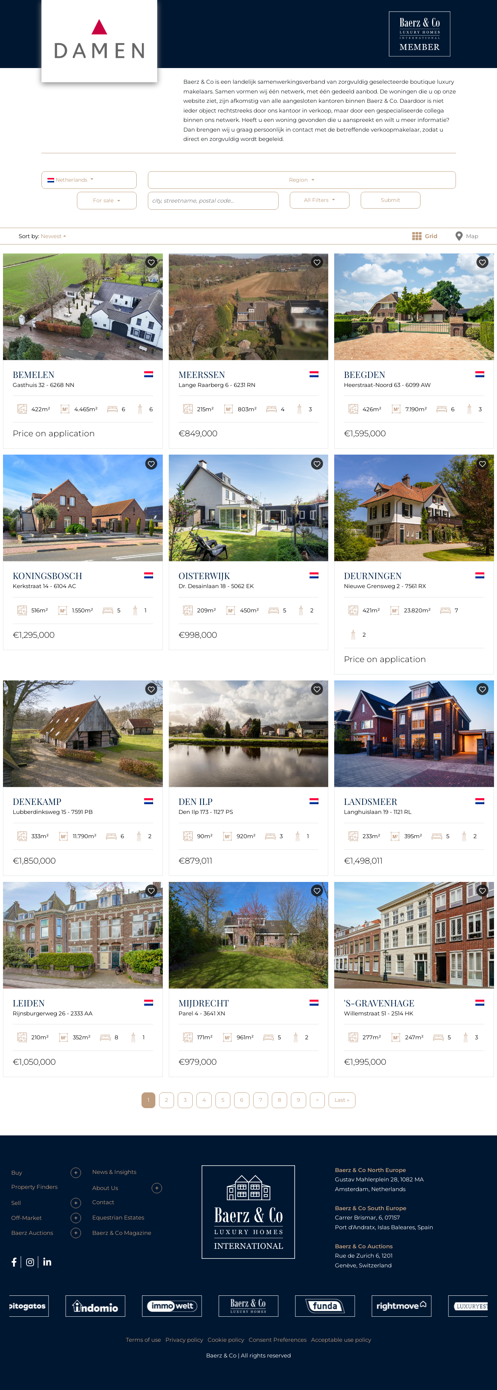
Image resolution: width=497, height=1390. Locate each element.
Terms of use (143, 1339)
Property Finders (34, 1186)
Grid (424, 236)
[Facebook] (15, 1262)
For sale (103, 200)
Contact (103, 1202)
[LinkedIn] (47, 1262)
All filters (317, 200)
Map (467, 236)
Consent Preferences (278, 1339)
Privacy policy (184, 1339)
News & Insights (114, 1171)
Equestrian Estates (118, 1217)
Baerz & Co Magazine (121, 1232)
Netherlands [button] (68, 179)
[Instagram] (31, 1262)
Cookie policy (226, 1339)
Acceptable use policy (341, 1339)
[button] (53, 236)
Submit (390, 200)
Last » (342, 1100)
